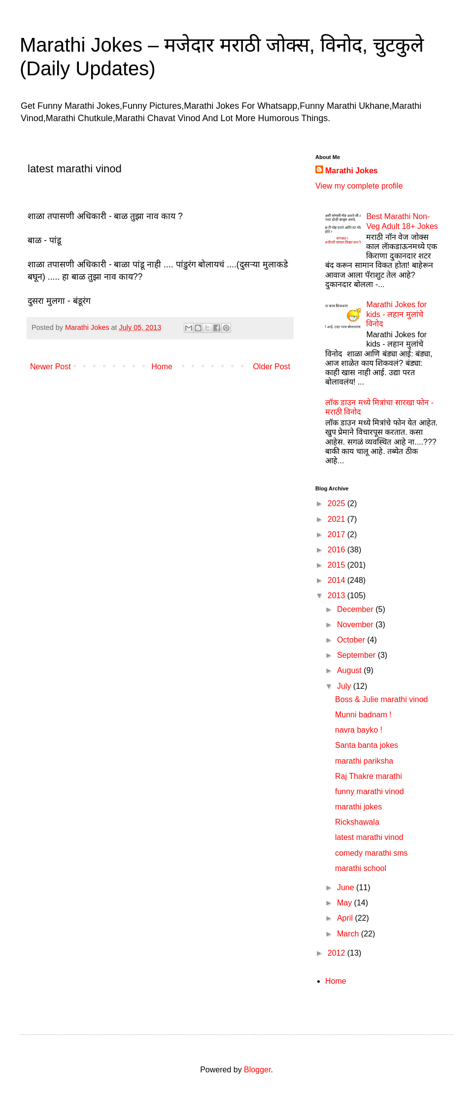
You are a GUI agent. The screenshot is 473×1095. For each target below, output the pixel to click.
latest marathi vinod (369, 837)
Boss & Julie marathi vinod (381, 699)
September (357, 655)
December (356, 609)
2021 (337, 519)
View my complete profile (359, 186)
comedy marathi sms (371, 853)
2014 (337, 580)
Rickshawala (357, 822)
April (346, 918)
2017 (337, 534)
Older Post (271, 366)
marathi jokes (358, 807)
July (345, 686)
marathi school (360, 868)
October (352, 640)
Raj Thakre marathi (368, 776)
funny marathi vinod (369, 791)
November (356, 624)
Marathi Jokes (351, 170)
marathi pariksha (364, 761)
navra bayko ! (358, 730)
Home (161, 366)
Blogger (257, 1069)
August (350, 670)
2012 (337, 953)
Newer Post (50, 366)
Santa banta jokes (366, 745)
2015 (337, 565)
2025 (337, 503)
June (346, 887)
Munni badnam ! (363, 714)
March (349, 934)
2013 (337, 595)
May (345, 903)
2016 (337, 550)
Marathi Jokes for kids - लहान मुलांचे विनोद (396, 313)
